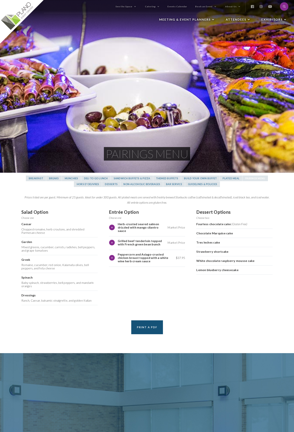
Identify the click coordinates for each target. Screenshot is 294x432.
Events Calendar (177, 6)
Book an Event (204, 6)
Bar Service (174, 184)
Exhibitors (272, 19)
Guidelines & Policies (202, 184)
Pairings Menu (255, 178)
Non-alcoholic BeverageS (141, 184)
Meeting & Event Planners (185, 19)
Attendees (236, 19)
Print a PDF (147, 327)
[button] (126, 6)
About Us (231, 6)
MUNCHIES (71, 178)
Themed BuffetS (167, 178)
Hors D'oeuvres (88, 184)
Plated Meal (231, 178)
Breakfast (36, 178)
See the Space (124, 6)
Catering (150, 6)
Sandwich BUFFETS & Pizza (132, 178)
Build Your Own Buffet (200, 178)
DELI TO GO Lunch (96, 178)
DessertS (111, 184)
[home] (22, 22)
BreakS (54, 178)
